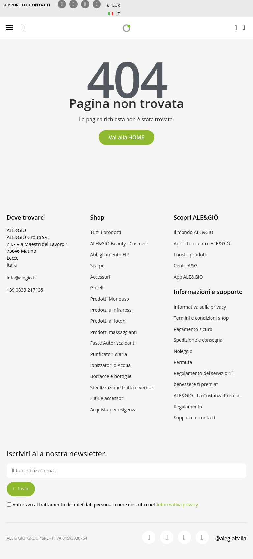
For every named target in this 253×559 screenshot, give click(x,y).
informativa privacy (177, 504)
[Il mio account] (235, 28)
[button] (24, 28)
